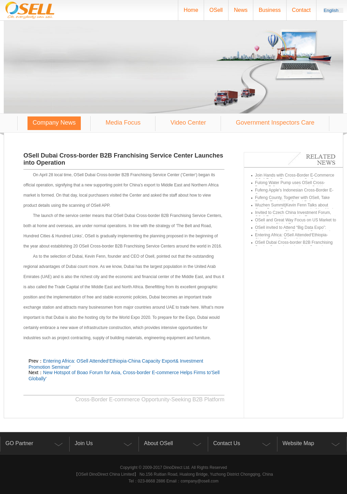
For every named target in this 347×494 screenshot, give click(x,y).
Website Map (298, 443)
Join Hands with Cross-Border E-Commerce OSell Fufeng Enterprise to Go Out (292, 177)
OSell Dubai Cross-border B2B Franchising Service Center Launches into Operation (292, 245)
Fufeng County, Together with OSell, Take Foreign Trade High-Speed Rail (290, 200)
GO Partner (19, 443)
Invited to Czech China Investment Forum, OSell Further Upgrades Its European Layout (293, 215)
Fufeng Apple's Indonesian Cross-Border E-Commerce (292, 192)
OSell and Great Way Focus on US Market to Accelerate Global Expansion (293, 222)
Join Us (84, 443)
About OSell (158, 443)
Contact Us (226, 443)
